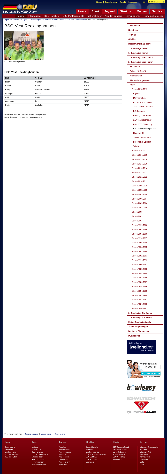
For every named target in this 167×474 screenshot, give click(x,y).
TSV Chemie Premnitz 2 (143, 107)
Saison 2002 (137, 216)
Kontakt (123, 2)
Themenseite (134, 26)
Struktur (90, 442)
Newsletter (9, 449)
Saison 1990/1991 (139, 265)
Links (142, 462)
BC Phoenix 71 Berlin (142, 102)
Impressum (133, 2)
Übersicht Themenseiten (149, 447)
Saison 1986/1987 (139, 282)
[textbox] (154, 1)
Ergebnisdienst (10, 452)
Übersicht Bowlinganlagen (96, 454)
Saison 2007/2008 (139, 194)
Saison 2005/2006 (139, 203)
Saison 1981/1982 (139, 304)
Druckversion (46, 434)
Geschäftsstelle (92, 447)
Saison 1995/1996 (139, 243)
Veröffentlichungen (120, 449)
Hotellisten (133, 30)
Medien (116, 442)
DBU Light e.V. (91, 457)
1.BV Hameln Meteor (142, 120)
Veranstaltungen (119, 452)
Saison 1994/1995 (139, 247)
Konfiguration (145, 457)
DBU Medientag (119, 457)
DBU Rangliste (52, 16)
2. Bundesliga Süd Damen (140, 313)
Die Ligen (23, 20)
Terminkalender (134, 16)
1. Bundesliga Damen (138, 48)
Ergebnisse (135, 66)
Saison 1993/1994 (139, 251)
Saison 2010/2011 (139, 181)
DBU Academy (91, 459)
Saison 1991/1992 (139, 260)
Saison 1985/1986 (139, 286)
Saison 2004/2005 (139, 208)
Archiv (54, 20)
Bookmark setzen (31, 434)
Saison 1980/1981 (139, 308)
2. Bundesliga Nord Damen (140, 57)
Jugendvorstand (65, 452)
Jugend (62, 442)
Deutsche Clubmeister (138, 331)
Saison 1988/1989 (139, 273)
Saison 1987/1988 (139, 278)
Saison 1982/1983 (139, 300)
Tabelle (136, 146)
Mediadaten (117, 459)
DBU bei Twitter (11, 457)
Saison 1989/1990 (139, 269)
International (34, 16)
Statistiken (63, 464)
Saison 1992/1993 (139, 256)
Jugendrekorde (64, 462)
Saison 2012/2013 (139, 172)
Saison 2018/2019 (66, 20)
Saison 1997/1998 (139, 234)
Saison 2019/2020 (138, 71)
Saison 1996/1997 (139, 238)
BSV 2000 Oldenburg (142, 124)
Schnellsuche (10, 447)
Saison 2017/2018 (139, 155)
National (14, 20)
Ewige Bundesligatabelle (139, 322)
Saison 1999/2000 (139, 225)
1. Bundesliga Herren (138, 53)
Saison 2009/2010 (139, 186)
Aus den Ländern (113, 16)
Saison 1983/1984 (139, 295)
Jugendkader (64, 457)
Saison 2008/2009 (139, 190)
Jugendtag (63, 454)
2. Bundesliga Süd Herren (140, 318)
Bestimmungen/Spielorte (139, 44)
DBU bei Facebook (12, 454)
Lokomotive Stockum (142, 142)
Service (144, 442)
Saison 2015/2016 (139, 159)
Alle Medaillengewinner (140, 80)
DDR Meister (134, 336)
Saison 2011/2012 (139, 177)
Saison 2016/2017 (139, 150)
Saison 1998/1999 (139, 229)
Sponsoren (90, 462)
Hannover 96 (138, 133)
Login (142, 464)
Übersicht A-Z (145, 452)
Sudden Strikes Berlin (142, 137)
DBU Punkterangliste (73, 16)
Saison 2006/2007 (139, 199)
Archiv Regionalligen (138, 327)
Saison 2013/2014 (139, 168)
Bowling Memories (154, 16)
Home (7, 442)
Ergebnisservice (119, 454)
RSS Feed (144, 449)
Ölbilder (132, 39)
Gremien (89, 449)
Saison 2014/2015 (139, 164)
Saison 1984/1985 (139, 291)
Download (144, 459)
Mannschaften (80, 20)
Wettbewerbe (64, 459)
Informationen (64, 449)
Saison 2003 (137, 212)
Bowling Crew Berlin (142, 115)
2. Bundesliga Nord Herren (39, 20)
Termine (132, 35)
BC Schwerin (138, 111)
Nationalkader (94, 16)
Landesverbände (92, 452)
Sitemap (99, 2)
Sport (7, 20)
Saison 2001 (137, 221)
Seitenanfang (59, 434)
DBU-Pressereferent (121, 447)
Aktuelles (62, 447)
